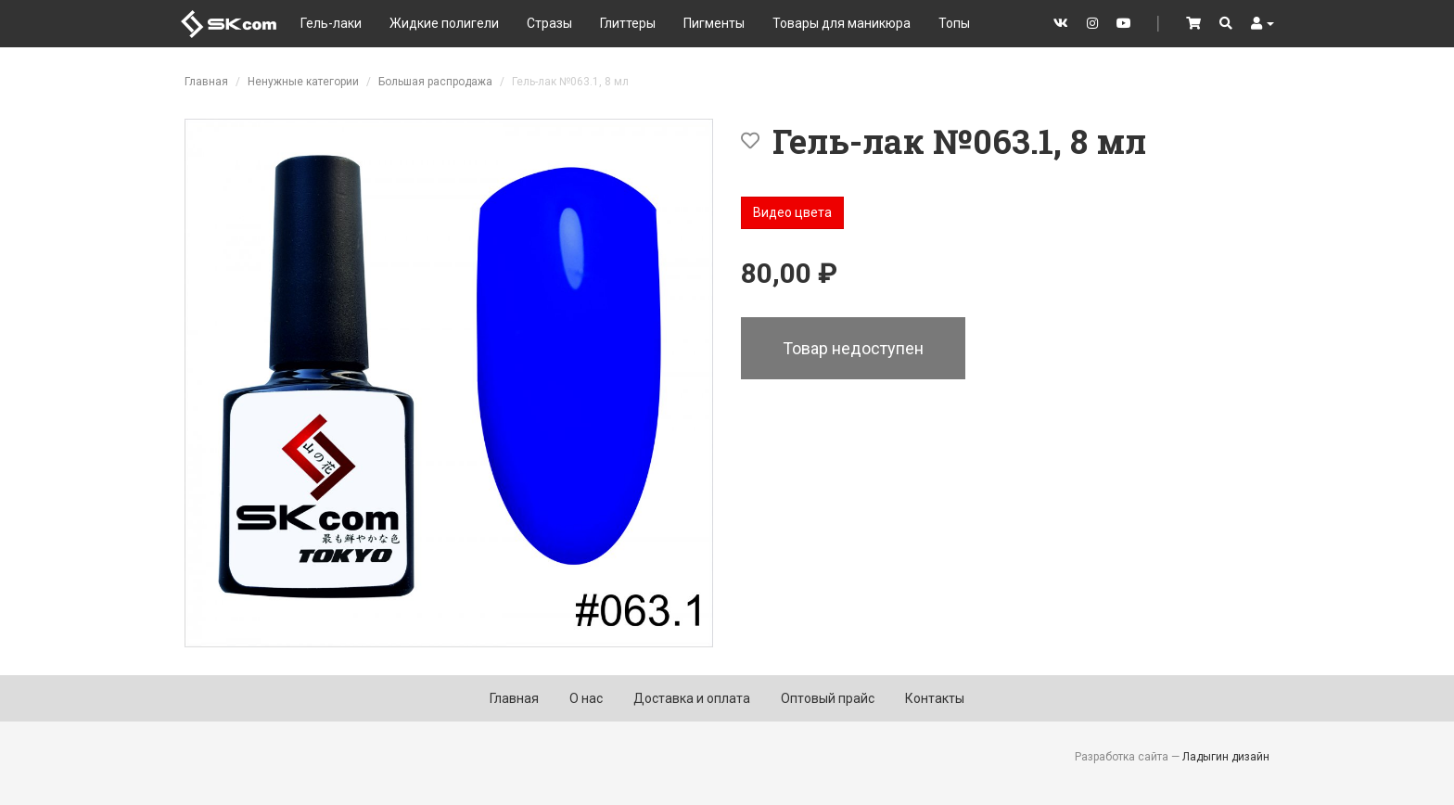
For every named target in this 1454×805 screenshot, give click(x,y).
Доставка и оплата (691, 698)
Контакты (934, 698)
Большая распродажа (435, 81)
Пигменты (714, 23)
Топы (954, 23)
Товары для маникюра (841, 23)
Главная (206, 81)
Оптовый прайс (827, 698)
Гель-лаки (331, 23)
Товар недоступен (853, 348)
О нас (586, 698)
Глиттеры (628, 23)
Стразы (549, 23)
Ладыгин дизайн (1225, 756)
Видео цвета (792, 212)
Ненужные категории (303, 81)
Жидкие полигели (444, 23)
